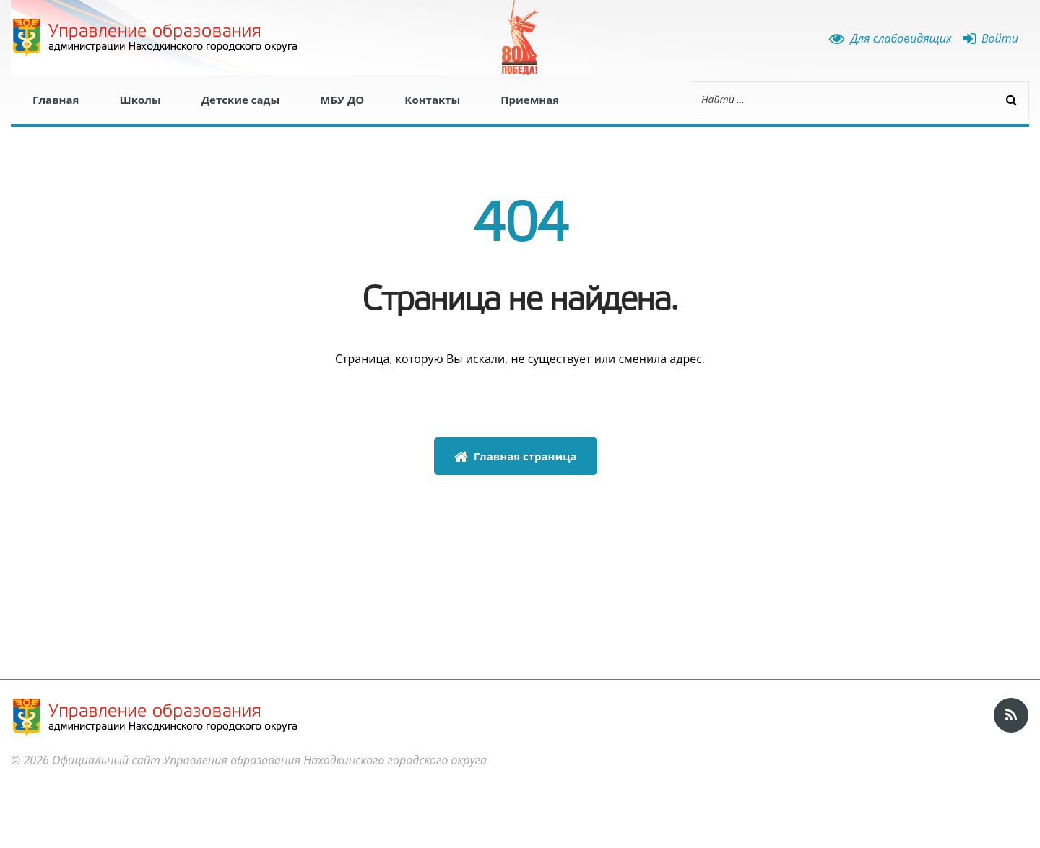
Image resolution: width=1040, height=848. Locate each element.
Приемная (529, 99)
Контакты (432, 99)
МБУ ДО (342, 99)
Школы (139, 99)
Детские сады (241, 99)
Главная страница (515, 456)
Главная (55, 99)
